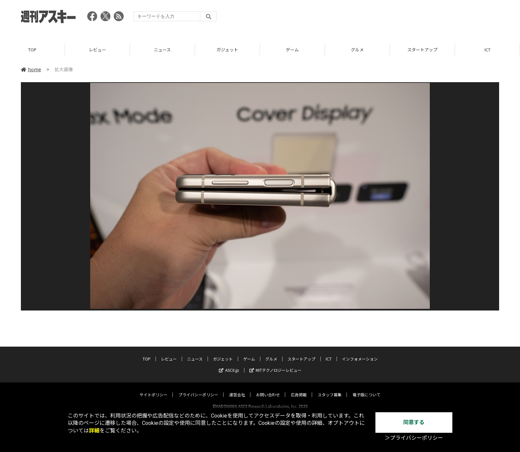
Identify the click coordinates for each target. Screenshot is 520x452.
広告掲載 (299, 388)
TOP (32, 49)
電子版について (366, 388)
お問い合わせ (268, 388)
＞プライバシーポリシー (414, 438)
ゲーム (292, 49)
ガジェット (227, 49)
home (31, 69)
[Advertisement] (378, 18)
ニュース (162, 49)
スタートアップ (422, 49)
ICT (487, 49)
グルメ (357, 49)
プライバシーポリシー (198, 388)
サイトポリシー (153, 388)
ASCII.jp (229, 364)
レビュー (97, 49)
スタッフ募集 (330, 388)
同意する (413, 422)
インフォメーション (360, 352)
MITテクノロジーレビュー (275, 364)
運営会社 (237, 388)
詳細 (94, 430)
